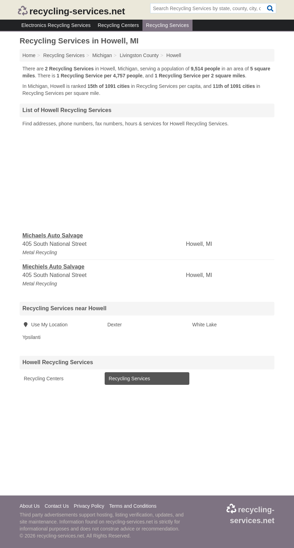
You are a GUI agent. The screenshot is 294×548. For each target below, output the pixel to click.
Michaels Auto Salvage (52, 235)
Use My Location (45, 324)
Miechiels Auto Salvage (53, 267)
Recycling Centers (118, 25)
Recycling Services (167, 25)
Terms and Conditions (132, 506)
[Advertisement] (147, 180)
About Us (30, 506)
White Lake (204, 324)
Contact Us (56, 506)
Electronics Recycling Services (56, 25)
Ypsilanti (31, 337)
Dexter (114, 324)
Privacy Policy (89, 506)
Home (28, 55)
